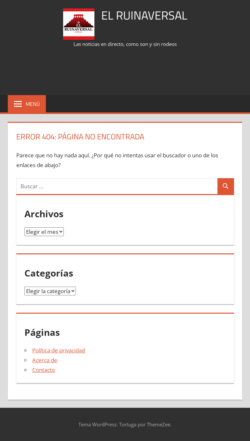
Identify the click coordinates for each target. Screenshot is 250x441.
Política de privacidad (58, 350)
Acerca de (44, 360)
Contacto (43, 370)
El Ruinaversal (144, 15)
